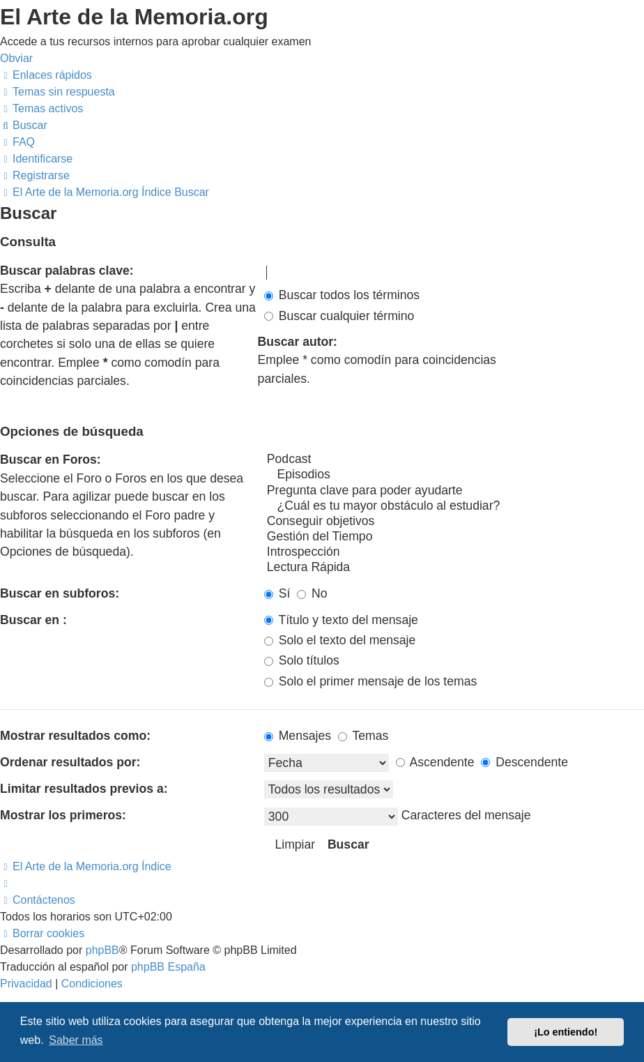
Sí (277, 593)
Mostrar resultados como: (75, 736)
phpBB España (168, 967)
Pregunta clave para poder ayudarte (454, 491)
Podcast (454, 459)
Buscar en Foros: (50, 459)
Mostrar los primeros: (63, 815)
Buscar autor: (297, 342)
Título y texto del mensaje (341, 620)
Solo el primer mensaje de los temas (370, 681)
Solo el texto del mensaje (339, 640)
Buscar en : (33, 620)
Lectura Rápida (454, 567)
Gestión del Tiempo (454, 537)
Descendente (524, 762)
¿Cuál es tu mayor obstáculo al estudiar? (454, 506)
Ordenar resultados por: (70, 762)
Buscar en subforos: (59, 593)
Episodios (454, 475)
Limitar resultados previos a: (84, 789)
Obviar (16, 58)
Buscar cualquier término (339, 316)
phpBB (102, 950)
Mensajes (297, 736)
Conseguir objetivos (454, 521)
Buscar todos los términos (342, 295)
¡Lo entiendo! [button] (565, 1032)
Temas (363, 736)
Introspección (454, 552)
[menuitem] (57, 92)
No (312, 593)
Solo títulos (301, 660)
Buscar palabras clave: (67, 271)
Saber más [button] (75, 1040)
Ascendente (435, 762)
